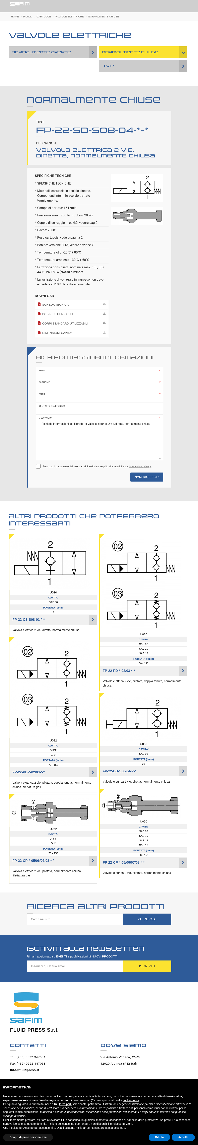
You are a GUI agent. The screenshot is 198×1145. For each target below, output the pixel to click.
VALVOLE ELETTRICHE (69, 16)
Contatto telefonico (52, 406)
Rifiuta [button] (159, 1137)
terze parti (65, 1104)
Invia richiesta (146, 477)
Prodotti (27, 16)
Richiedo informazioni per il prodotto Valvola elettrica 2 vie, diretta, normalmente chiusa (100, 439)
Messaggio (45, 418)
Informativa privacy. (140, 466)
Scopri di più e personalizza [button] (28, 1137)
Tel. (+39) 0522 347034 (28, 1057)
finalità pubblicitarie (27, 1112)
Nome (42, 370)
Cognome (44, 382)
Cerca (147, 919)
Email (42, 394)
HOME (15, 16)
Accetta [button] (183, 1137)
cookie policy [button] (131, 1100)
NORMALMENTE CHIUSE (103, 16)
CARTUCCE (44, 16)
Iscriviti (147, 966)
